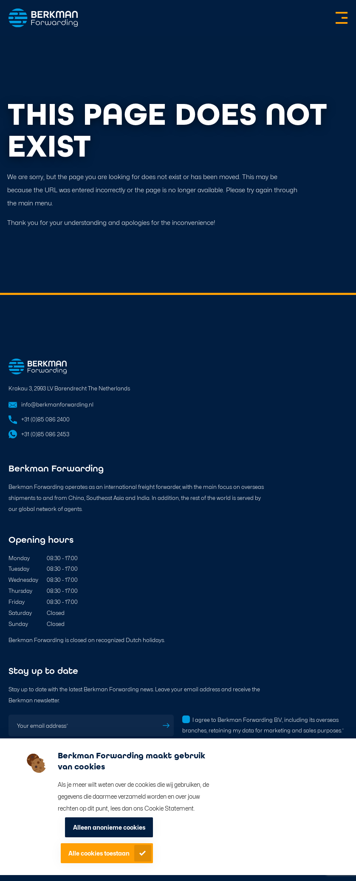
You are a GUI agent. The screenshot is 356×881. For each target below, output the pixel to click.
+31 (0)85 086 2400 (45, 419)
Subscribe (166, 726)
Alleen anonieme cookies (109, 827)
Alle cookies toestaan (99, 853)
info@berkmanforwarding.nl (57, 404)
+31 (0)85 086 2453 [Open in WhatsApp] (45, 434)
